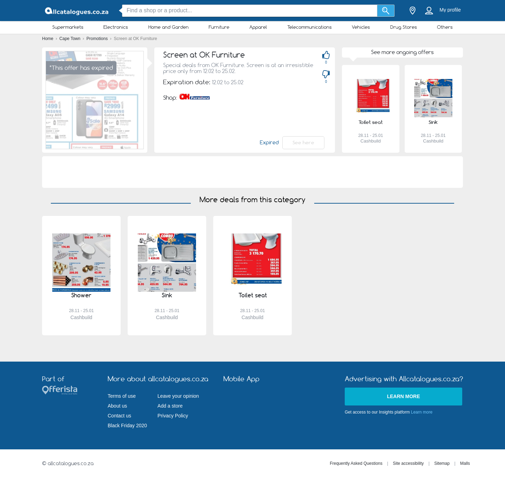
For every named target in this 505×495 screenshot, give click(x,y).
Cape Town (70, 38)
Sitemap (442, 463)
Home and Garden (168, 27)
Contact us (119, 415)
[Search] (386, 11)
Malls (465, 463)
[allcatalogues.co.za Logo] (77, 10)
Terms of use (122, 396)
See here (303, 142)
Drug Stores (403, 27)
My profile (450, 9)
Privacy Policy (172, 415)
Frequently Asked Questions (356, 463)
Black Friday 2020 (127, 425)
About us (117, 406)
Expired (269, 142)
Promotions (98, 38)
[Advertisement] (252, 172)
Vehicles (361, 27)
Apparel (258, 27)
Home (48, 38)
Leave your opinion (178, 396)
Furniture (219, 27)
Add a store (170, 406)
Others (445, 27)
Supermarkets (67, 27)
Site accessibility (408, 463)
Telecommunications (309, 27)
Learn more (403, 396)
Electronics (115, 27)
